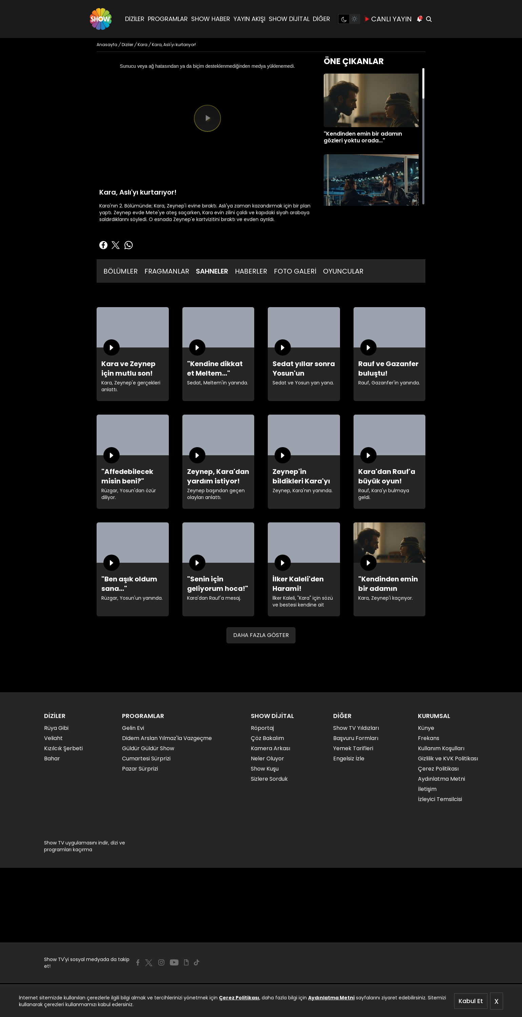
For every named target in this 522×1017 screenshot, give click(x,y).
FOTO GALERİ (295, 271)
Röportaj (262, 728)
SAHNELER (212, 271)
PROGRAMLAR (168, 19)
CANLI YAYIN (388, 19)
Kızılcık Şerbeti (63, 748)
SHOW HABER (210, 19)
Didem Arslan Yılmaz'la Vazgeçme (167, 738)
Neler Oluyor (267, 758)
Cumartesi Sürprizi (146, 758)
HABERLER (251, 271)
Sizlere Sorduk (269, 779)
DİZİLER (134, 19)
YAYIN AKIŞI (249, 19)
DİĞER (321, 19)
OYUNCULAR (343, 271)
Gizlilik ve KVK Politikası (448, 758)
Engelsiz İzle (348, 758)
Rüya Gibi (56, 728)
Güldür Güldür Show (148, 748)
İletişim (427, 789)
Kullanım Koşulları (441, 748)
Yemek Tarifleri (353, 748)
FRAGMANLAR (166, 271)
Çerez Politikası (239, 997)
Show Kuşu (265, 769)
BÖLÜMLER (120, 271)
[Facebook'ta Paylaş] (103, 245)
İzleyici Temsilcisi (440, 799)
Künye (426, 728)
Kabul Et (471, 1001)
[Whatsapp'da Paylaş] (128, 245)
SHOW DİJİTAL (289, 19)
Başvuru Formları (355, 738)
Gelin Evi (133, 728)
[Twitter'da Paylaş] (116, 245)
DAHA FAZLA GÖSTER (261, 635)
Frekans (428, 738)
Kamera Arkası (270, 748)
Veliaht (53, 738)
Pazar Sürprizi (140, 769)
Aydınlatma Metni (331, 997)
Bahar (52, 758)
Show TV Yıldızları (356, 728)
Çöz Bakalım (267, 738)
